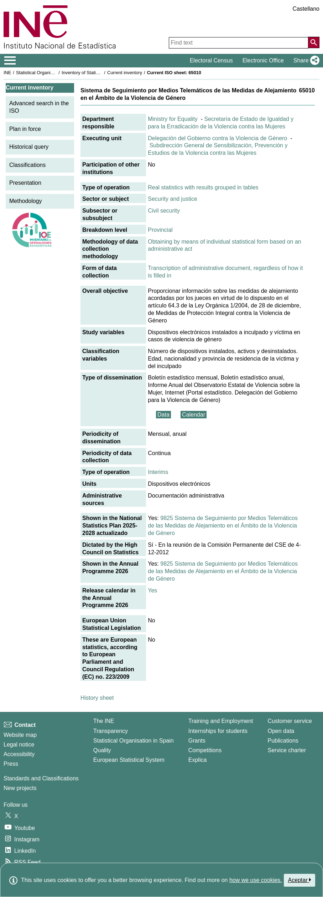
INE (7, 72)
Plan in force (25, 129)
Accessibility (19, 754)
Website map (20, 735)
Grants (196, 741)
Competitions (205, 750)
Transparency (110, 731)
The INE (103, 721)
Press (11, 764)
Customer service (290, 721)
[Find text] (238, 43)
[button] (305, 60)
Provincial (160, 230)
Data (163, 415)
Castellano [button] (305, 9)
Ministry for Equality (173, 119)
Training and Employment (220, 721)
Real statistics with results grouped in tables (203, 187)
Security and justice (172, 199)
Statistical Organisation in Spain (48, 72)
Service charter (287, 750)
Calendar (193, 415)
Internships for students (218, 731)
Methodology (25, 201)
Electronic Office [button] (263, 60)
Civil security (164, 211)
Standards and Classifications (41, 778)
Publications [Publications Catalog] (283, 741)
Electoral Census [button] (211, 60)
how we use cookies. (255, 880)
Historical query (28, 147)
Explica (197, 760)
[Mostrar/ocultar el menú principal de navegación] (10, 60)
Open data (281, 731)
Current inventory (124, 72)
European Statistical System (129, 760)
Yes (152, 590)
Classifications (27, 165)
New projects (20, 788)
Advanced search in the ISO (39, 107)
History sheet (97, 698)
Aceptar (299, 880)
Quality (102, 750)
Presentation (25, 183)
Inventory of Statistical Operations (96, 72)
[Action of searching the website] (313, 42)
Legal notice (19, 744)
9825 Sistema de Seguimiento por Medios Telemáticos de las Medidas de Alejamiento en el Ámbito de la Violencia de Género (223, 525)
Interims (158, 472)
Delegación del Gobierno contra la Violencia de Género (217, 138)
